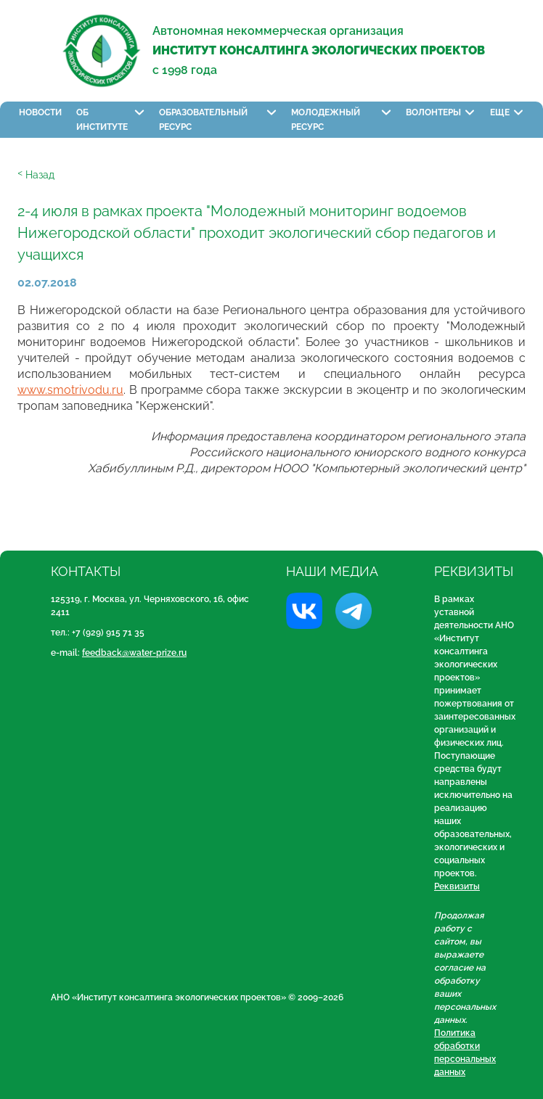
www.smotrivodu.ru (70, 390)
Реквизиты (457, 886)
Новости (40, 112)
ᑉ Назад (35, 175)
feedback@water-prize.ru (134, 653)
